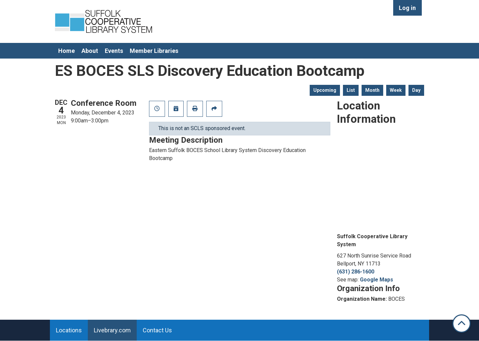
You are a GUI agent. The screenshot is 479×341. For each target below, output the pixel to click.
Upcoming (324, 90)
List (351, 90)
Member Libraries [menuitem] (154, 50)
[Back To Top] (461, 323)
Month (372, 90)
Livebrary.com (112, 330)
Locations (69, 330)
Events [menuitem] (114, 50)
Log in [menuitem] (407, 7)
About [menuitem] (89, 50)
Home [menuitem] (66, 50)
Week (396, 90)
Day (416, 90)
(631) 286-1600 (355, 271)
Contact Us (157, 330)
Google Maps (376, 279)
